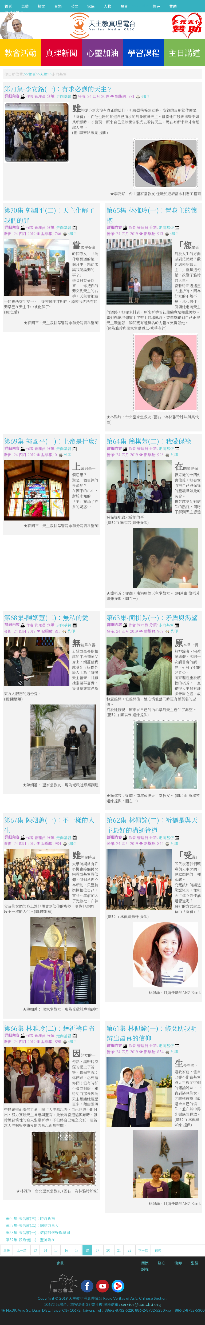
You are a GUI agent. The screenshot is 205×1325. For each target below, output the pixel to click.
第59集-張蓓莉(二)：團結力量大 (32, 1225)
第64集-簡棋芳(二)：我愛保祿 (149, 441)
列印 (142, 96)
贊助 (173, 6)
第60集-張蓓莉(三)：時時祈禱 (30, 1218)
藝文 (41, 6)
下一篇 (143, 1250)
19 (97, 1250)
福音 (124, 6)
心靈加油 (102, 52)
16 (66, 1250)
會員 (60, 1263)
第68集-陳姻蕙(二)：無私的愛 (46, 617)
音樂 (58, 6)
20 (108, 1250)
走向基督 (63, 96)
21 (119, 1250)
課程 (145, 1269)
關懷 (145, 1263)
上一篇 (21, 1250)
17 (76, 1250)
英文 (74, 6)
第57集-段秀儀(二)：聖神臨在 (30, 1239)
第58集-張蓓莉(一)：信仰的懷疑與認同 (38, 1232)
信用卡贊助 (14, 12)
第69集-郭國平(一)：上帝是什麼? (50, 441)
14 (45, 1250)
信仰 (178, 1263)
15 (56, 1250)
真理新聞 (61, 52)
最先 (6, 1250)
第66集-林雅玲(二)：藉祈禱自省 (49, 1027)
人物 (107, 6)
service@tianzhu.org (141, 1304)
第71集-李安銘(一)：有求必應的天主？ (58, 88)
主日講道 (184, 52)
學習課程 (144, 52)
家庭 (91, 6)
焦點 (25, 6)
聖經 (194, 1263)
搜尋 (156, 6)
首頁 (8, 6)
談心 (161, 1263)
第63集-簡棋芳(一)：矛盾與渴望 (152, 617)
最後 (158, 1250)
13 (35, 1250)
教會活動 (21, 52)
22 (129, 1250)
